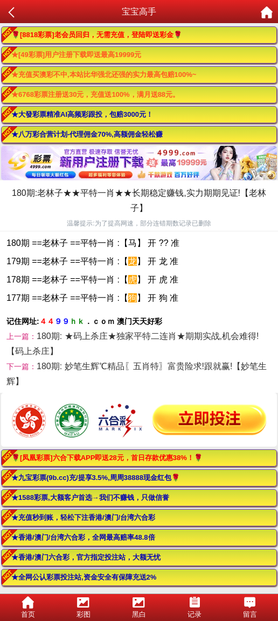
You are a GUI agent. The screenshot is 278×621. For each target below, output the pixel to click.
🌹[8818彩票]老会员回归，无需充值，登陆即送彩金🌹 (96, 35)
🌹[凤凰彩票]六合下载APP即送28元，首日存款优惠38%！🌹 (107, 458)
